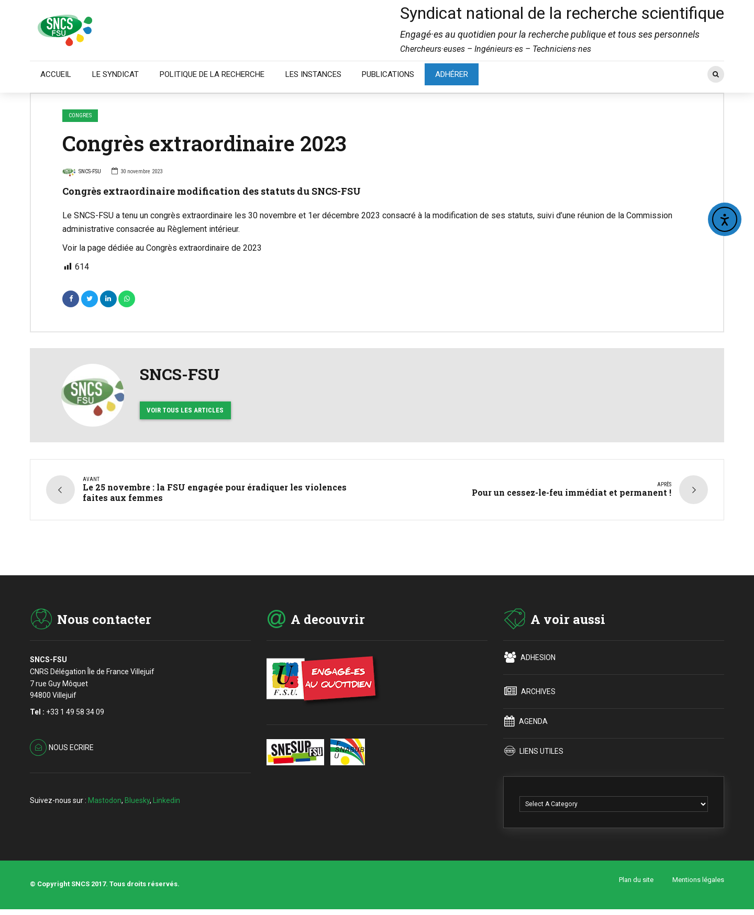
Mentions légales (698, 880)
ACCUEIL (55, 74)
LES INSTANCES (313, 74)
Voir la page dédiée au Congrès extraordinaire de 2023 (162, 248)
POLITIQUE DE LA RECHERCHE (212, 74)
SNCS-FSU (81, 172)
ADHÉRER (451, 74)
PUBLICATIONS (388, 74)
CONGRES (80, 115)
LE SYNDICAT (115, 74)
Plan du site (636, 880)
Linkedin (166, 800)
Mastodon (104, 800)
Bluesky (137, 800)
